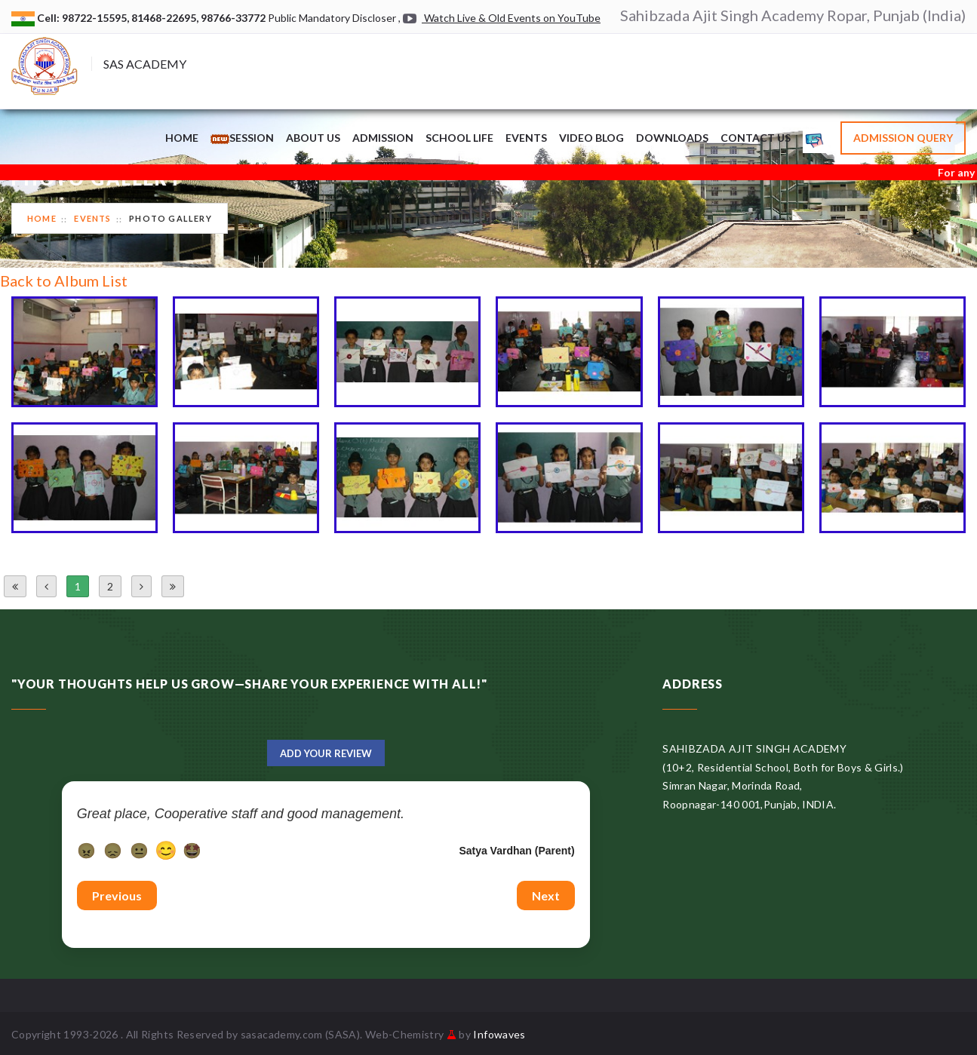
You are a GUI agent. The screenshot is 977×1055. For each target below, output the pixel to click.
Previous (117, 895)
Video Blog (591, 137)
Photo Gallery (170, 218)
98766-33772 (234, 17)
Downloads (672, 137)
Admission (382, 137)
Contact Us (755, 137)
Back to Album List (64, 280)
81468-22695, (166, 17)
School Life (459, 137)
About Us (313, 137)
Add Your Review (326, 753)
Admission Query (903, 137)
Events (526, 137)
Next (546, 895)
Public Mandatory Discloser (332, 17)
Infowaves (499, 1034)
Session (242, 137)
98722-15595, (96, 17)
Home (181, 137)
